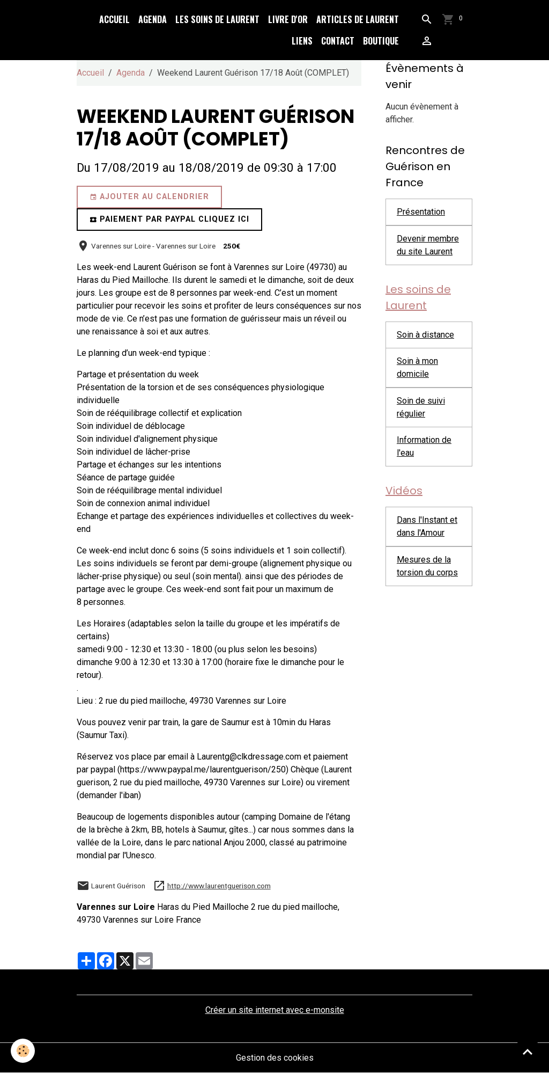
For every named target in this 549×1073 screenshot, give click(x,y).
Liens (302, 40)
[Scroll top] (527, 1051)
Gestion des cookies (275, 1058)
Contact (337, 40)
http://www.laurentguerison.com (219, 885)
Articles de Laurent (357, 19)
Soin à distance (425, 335)
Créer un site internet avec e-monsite (274, 1010)
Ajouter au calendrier (149, 197)
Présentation (421, 212)
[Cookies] (23, 1051)
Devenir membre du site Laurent (428, 245)
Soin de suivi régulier (421, 407)
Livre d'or (288, 19)
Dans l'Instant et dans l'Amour (427, 526)
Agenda (152, 19)
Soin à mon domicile (417, 367)
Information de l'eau (424, 446)
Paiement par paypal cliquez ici (169, 219)
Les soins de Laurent (217, 19)
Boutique (381, 40)
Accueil (114, 19)
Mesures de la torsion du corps (427, 566)
